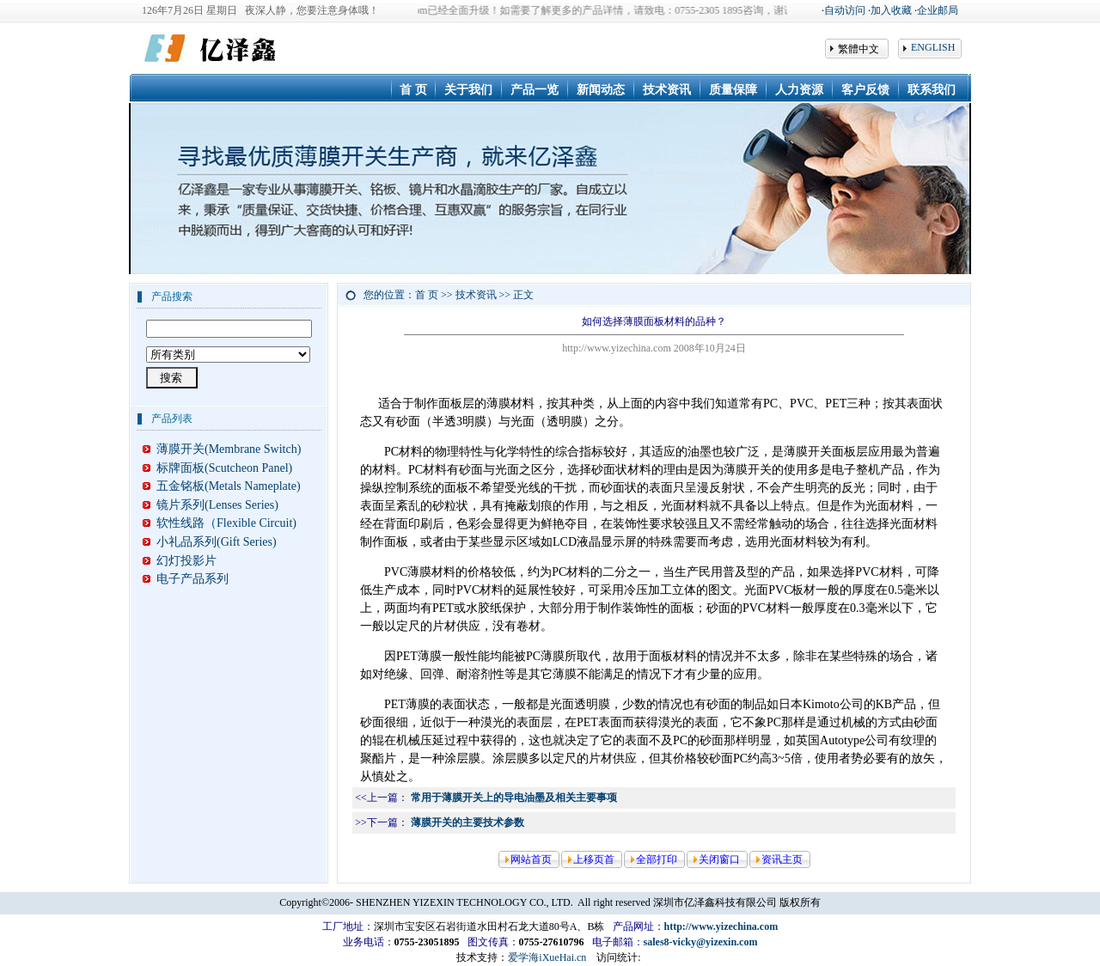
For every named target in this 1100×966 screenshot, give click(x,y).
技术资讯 (476, 295)
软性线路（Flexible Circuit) (219, 523)
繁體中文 (858, 49)
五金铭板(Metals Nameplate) (222, 486)
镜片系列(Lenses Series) (210, 504)
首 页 (426, 295)
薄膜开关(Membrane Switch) (222, 449)
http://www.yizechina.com (721, 926)
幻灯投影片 (180, 560)
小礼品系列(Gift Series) (210, 541)
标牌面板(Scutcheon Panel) (217, 468)
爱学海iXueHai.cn (547, 957)
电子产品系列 (186, 578)
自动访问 (844, 10)
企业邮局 (937, 10)
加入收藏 (891, 10)
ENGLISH (933, 47)
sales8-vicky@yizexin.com (701, 942)
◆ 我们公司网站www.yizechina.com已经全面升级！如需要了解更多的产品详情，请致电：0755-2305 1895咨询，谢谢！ (542, 10)
